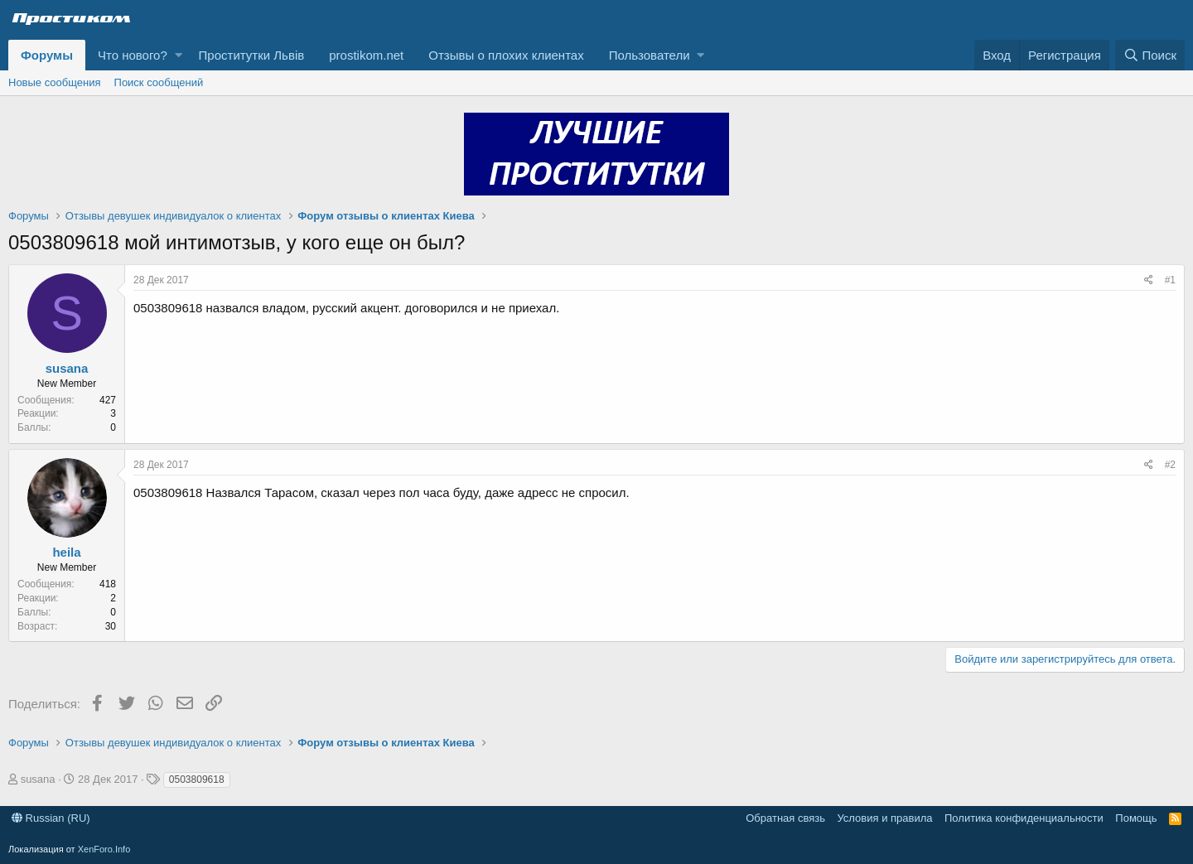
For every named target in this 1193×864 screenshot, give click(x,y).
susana (67, 368)
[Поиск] (1150, 55)
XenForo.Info (104, 849)
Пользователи (649, 55)
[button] (178, 55)
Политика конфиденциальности (1024, 818)
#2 (1170, 465)
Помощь (1136, 818)
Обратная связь (785, 818)
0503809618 (197, 779)
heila (66, 552)
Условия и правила (884, 818)
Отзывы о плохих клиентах (505, 55)
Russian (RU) (51, 818)
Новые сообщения (54, 82)
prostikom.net (366, 55)
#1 (1170, 280)
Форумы (47, 55)
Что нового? (132, 55)
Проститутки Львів (252, 55)
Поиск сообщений (159, 82)
